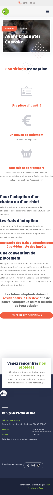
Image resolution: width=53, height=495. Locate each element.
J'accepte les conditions (26, 315)
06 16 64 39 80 (29, 3)
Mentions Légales (35, 488)
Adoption (9, 28)
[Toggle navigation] (48, 11)
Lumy (48, 485)
